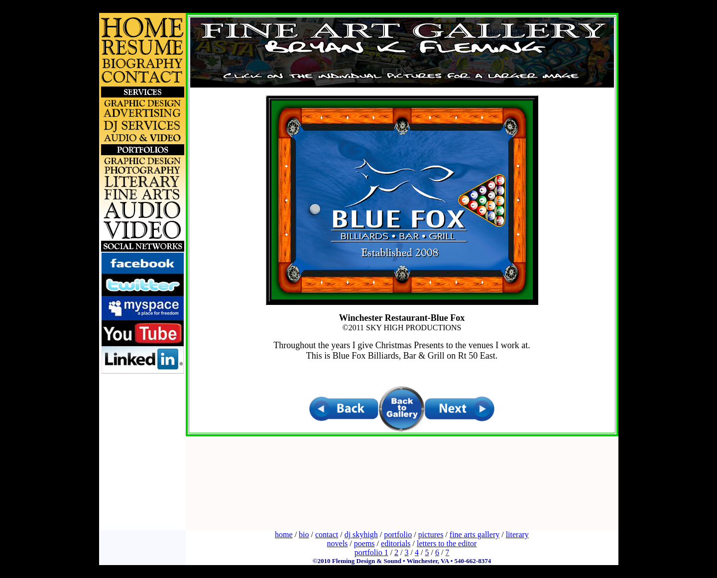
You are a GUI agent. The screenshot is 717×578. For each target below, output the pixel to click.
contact (326, 534)
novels (337, 543)
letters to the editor (447, 543)
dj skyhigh (361, 534)
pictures (431, 534)
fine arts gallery (474, 534)
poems (364, 543)
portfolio (398, 534)
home (284, 534)
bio (304, 534)
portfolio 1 (371, 552)
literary (517, 534)
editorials (396, 543)
